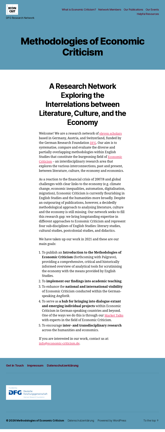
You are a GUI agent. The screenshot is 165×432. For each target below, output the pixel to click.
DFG (93, 146)
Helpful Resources (148, 15)
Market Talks (114, 318)
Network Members (109, 11)
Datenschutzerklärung (64, 368)
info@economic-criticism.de (60, 346)
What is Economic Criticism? (79, 11)
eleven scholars (110, 137)
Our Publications (133, 11)
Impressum (36, 368)
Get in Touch (15, 368)
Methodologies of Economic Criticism (40, 423)
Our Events (152, 11)
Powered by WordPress (113, 423)
